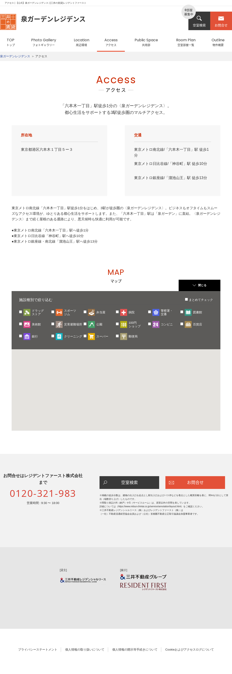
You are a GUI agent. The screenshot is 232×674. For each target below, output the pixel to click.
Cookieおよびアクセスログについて (189, 649)
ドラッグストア (38, 312)
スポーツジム (70, 312)
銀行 (35, 336)
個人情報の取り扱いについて (84, 649)
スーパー (102, 336)
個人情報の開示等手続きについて (135, 649)
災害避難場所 (73, 324)
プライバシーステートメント (37, 649)
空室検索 (199, 21)
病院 (132, 312)
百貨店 (197, 324)
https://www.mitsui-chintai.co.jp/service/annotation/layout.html (149, 506)
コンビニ (167, 324)
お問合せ (221, 21)
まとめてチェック (201, 300)
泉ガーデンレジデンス (15, 56)
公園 (99, 324)
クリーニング (73, 336)
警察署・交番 (167, 312)
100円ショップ (135, 324)
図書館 (197, 312)
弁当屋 (100, 312)
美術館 (36, 324)
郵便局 (133, 336)
